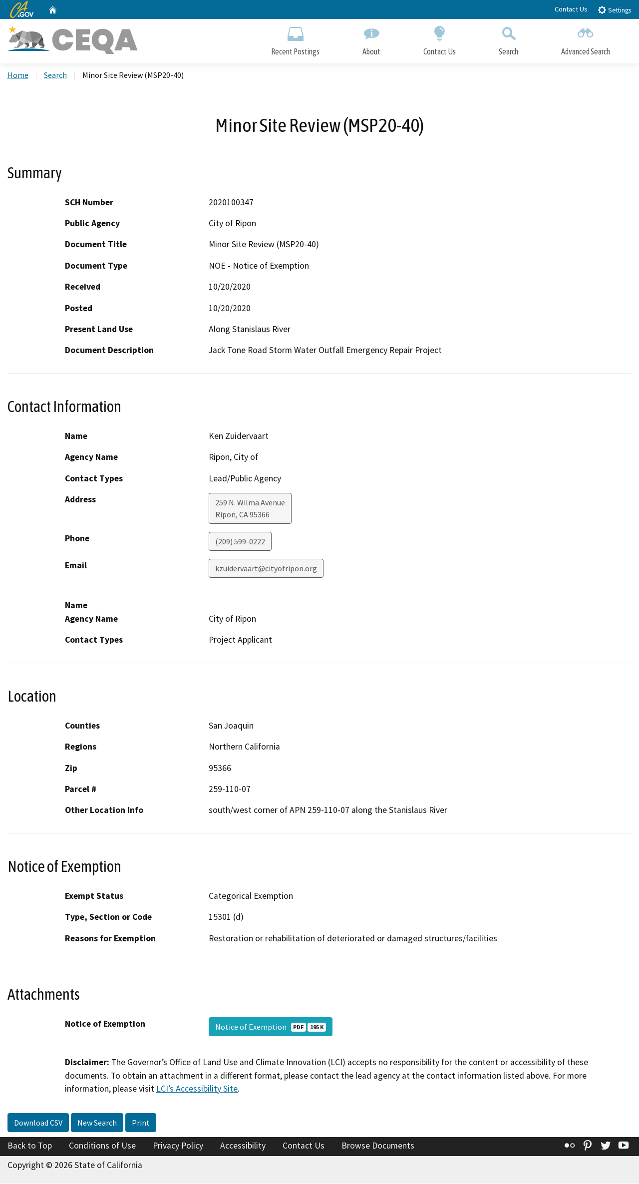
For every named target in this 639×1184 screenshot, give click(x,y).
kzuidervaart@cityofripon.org (266, 569)
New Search (97, 1123)
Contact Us (571, 8)
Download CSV (38, 1123)
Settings (614, 9)
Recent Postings (295, 38)
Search (508, 38)
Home (17, 75)
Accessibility (243, 1146)
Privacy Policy (178, 1146)
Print (141, 1123)
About (371, 38)
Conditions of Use (102, 1146)
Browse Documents (377, 1146)
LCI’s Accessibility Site (197, 1089)
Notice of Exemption (270, 1027)
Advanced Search (585, 38)
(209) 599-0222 (240, 542)
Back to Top (29, 1146)
